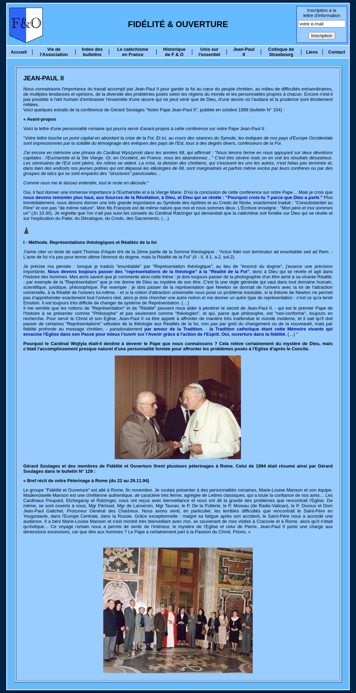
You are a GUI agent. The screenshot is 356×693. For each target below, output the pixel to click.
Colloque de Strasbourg (281, 52)
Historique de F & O (174, 52)
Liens (312, 52)
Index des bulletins (92, 52)
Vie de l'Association (54, 52)
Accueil (19, 52)
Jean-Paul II (243, 52)
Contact (336, 52)
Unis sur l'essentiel (209, 52)
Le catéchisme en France (132, 52)
